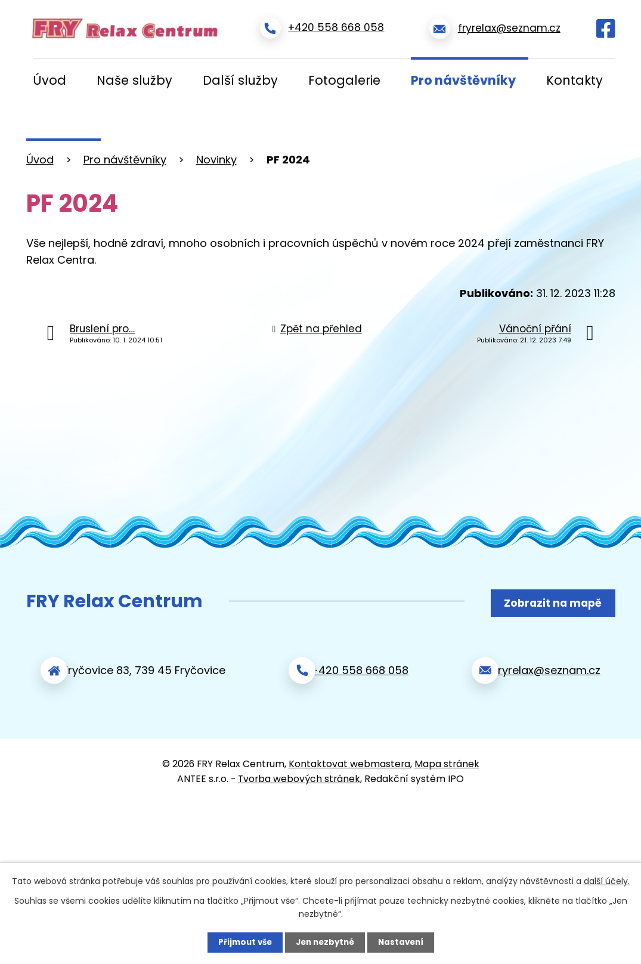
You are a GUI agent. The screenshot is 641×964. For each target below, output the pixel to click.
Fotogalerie (344, 80)
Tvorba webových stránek (299, 773)
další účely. (607, 880)
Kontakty (574, 80)
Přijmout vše (241, 942)
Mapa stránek (446, 758)
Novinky (216, 159)
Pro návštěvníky (463, 80)
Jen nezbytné (325, 942)
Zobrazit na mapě (549, 601)
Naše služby (134, 80)
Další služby (240, 80)
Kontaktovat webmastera (349, 758)
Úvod (49, 80)
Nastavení (404, 942)
